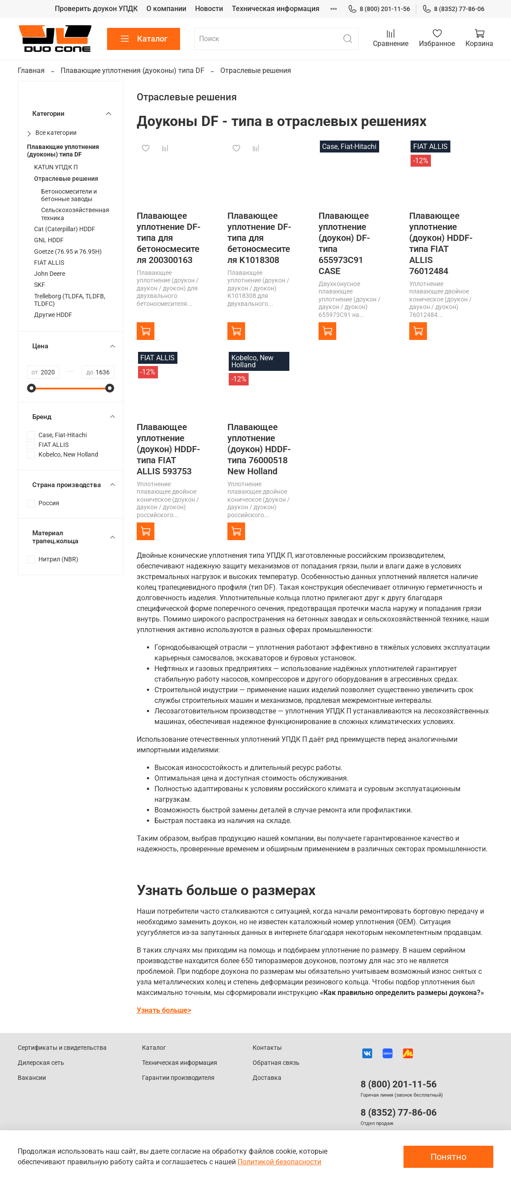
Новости (209, 8)
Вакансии (32, 1078)
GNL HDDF (49, 240)
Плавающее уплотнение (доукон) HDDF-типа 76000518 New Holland (259, 449)
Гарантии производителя (178, 1078)
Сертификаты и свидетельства (62, 1048)
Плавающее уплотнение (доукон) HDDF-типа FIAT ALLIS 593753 (168, 449)
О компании (166, 8)
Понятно (448, 1156)
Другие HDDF (53, 315)
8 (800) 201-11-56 (379, 9)
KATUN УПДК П (56, 167)
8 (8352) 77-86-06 (453, 9)
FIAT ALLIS (49, 263)
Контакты (267, 1048)
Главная (31, 70)
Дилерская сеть (41, 1063)
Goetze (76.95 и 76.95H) (68, 251)
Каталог (143, 39)
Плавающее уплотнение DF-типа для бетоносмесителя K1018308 (259, 237)
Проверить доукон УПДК (96, 8)
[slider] (31, 388)
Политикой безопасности (279, 1162)
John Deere (49, 274)
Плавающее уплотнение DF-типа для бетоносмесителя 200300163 (168, 237)
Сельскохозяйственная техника (75, 213)
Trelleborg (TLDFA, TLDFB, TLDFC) (69, 300)
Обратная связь (276, 1063)
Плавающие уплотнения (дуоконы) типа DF (132, 70)
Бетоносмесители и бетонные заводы (69, 195)
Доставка (267, 1078)
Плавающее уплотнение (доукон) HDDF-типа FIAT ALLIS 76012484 (441, 243)
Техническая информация (275, 8)
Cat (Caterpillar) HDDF (64, 229)
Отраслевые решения (66, 179)
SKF (39, 285)
